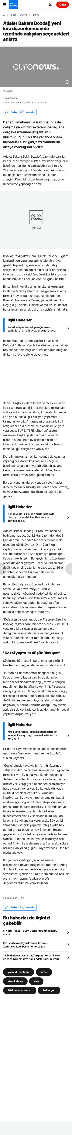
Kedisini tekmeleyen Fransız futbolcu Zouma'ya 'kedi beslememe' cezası (26, 944)
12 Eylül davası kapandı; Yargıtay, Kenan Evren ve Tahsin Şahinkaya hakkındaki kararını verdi (31, 957)
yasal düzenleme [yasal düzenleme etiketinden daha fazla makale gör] (18, 971)
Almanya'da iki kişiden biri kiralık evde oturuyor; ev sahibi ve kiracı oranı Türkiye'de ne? (31, 517)
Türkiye (35, 15)
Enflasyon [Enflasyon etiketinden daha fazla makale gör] (49, 990)
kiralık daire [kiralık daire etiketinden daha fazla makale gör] (15, 981)
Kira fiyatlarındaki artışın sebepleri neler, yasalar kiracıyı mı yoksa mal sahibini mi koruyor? (32, 735)
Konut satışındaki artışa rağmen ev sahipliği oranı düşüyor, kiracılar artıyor (32, 328)
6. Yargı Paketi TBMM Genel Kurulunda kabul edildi (30, 932)
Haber (12, 15)
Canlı (62, 4)
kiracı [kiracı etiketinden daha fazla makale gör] (44, 971)
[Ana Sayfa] (4, 14)
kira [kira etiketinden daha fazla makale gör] (36, 981)
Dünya (23, 15)
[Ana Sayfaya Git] (13, 4)
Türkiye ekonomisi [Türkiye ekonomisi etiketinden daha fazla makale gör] (20, 990)
